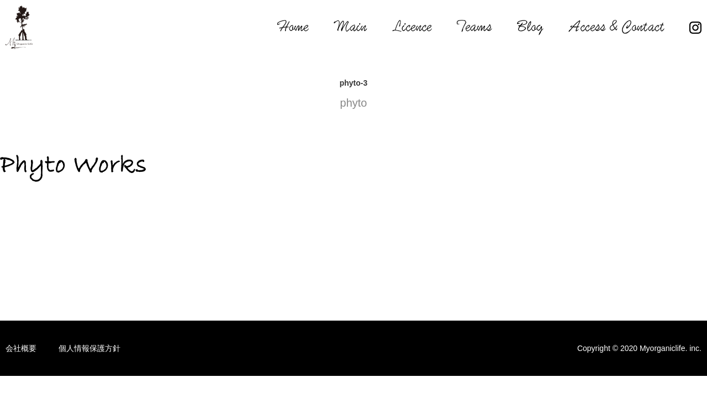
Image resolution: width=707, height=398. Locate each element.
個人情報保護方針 (89, 348)
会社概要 (21, 348)
